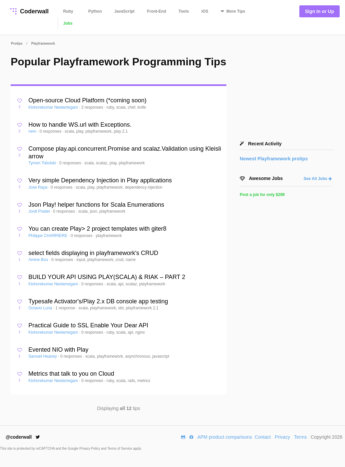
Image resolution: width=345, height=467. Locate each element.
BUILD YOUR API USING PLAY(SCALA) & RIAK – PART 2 (106, 277)
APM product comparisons (224, 437)
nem (32, 131)
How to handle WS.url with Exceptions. (79, 124)
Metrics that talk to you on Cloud (71, 373)
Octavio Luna (40, 308)
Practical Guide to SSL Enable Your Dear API (88, 325)
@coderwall (23, 437)
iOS (204, 11)
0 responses (51, 131)
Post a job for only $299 (262, 194)
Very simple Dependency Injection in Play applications (100, 180)
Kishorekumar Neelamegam (53, 107)
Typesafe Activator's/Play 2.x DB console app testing (98, 301)
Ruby (68, 11)
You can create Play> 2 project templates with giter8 (97, 228)
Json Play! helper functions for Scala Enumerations (96, 204)
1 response (65, 308)
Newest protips (274, 158)
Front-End (156, 11)
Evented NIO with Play (58, 349)
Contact (263, 437)
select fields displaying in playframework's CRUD (93, 253)
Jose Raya (38, 187)
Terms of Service (120, 448)
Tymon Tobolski (42, 163)
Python (95, 11)
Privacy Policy (90, 448)
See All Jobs (318, 178)
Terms (300, 437)
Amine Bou (38, 259)
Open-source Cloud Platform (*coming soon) (87, 100)
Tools (184, 11)
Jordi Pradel (39, 211)
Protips (16, 43)
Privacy (282, 437)
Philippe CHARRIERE (48, 235)
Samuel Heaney (43, 356)
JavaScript (124, 11)
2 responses (92, 107)
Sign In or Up (319, 11)
